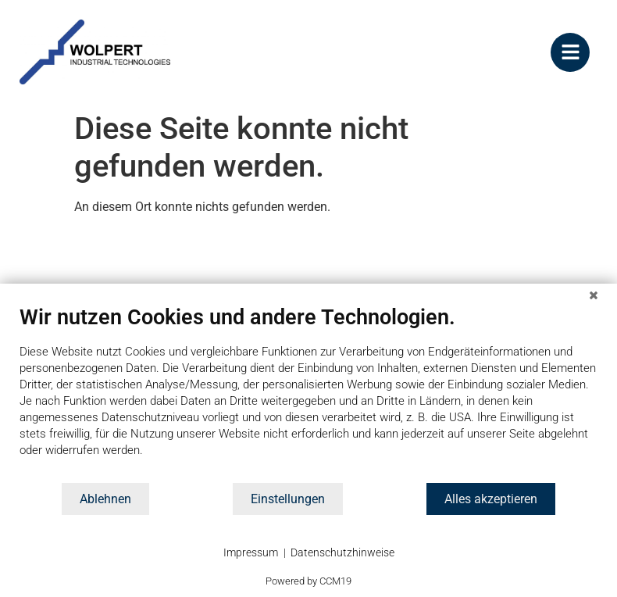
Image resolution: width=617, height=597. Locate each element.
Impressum (250, 552)
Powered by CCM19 (308, 581)
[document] (308, 393)
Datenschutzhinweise (342, 552)
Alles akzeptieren (490, 499)
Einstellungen (288, 499)
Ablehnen (105, 499)
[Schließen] (593, 295)
